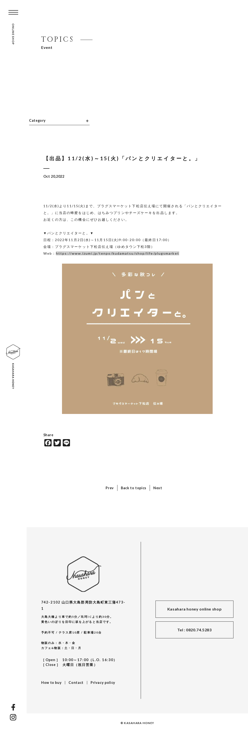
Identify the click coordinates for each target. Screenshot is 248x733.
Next (157, 488)
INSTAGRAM (13, 717)
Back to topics (133, 488)
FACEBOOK (13, 707)
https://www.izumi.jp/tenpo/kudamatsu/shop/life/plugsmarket (117, 253)
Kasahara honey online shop (194, 609)
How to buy (51, 682)
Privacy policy (103, 682)
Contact (76, 682)
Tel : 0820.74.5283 (194, 629)
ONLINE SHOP (13, 34)
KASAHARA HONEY (83, 574)
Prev (110, 488)
